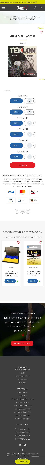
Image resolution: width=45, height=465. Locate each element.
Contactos (23, 396)
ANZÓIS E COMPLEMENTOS (22, 19)
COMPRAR (22, 165)
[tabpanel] (22, 61)
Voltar (40, 28)
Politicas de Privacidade (22, 406)
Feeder (22, 373)
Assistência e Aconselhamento (22, 399)
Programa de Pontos (22, 415)
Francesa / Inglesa (22, 376)
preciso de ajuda (22, 343)
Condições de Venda (22, 409)
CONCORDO (23, 462)
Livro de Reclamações (22, 412)
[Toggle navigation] (7, 8)
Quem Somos (22, 392)
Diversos (22, 383)
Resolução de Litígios (22, 419)
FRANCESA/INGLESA (29, 16)
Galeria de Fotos (22, 402)
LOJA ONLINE (11, 16)
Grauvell (22, 43)
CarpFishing (22, 380)
